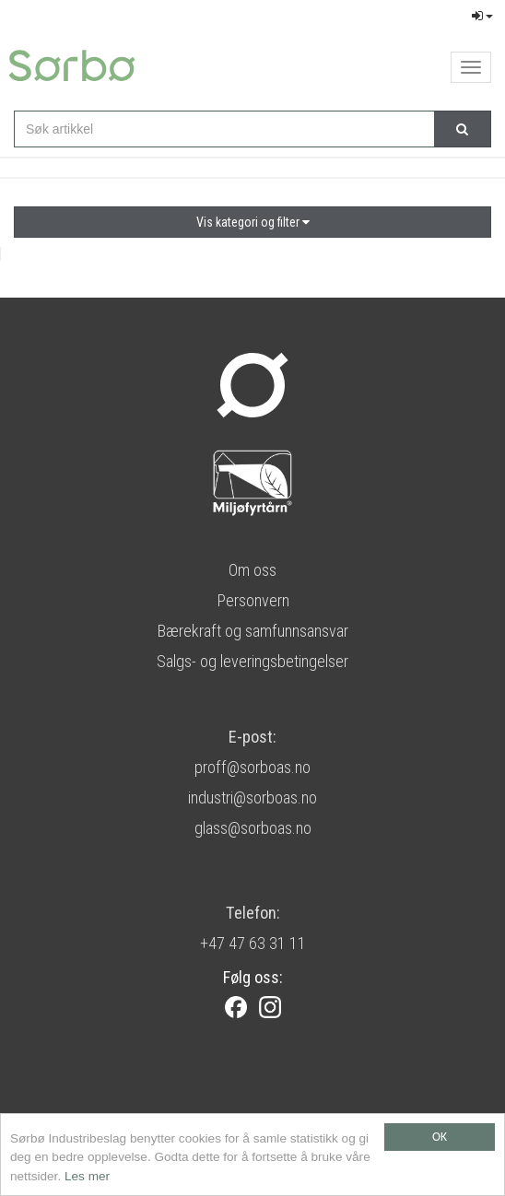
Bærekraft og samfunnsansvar (252, 630)
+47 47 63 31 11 (253, 943)
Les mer (87, 1177)
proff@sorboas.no (252, 767)
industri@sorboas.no (252, 797)
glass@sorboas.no (252, 828)
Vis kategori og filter (253, 222)
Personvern (253, 600)
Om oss (252, 570)
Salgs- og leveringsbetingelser (252, 661)
